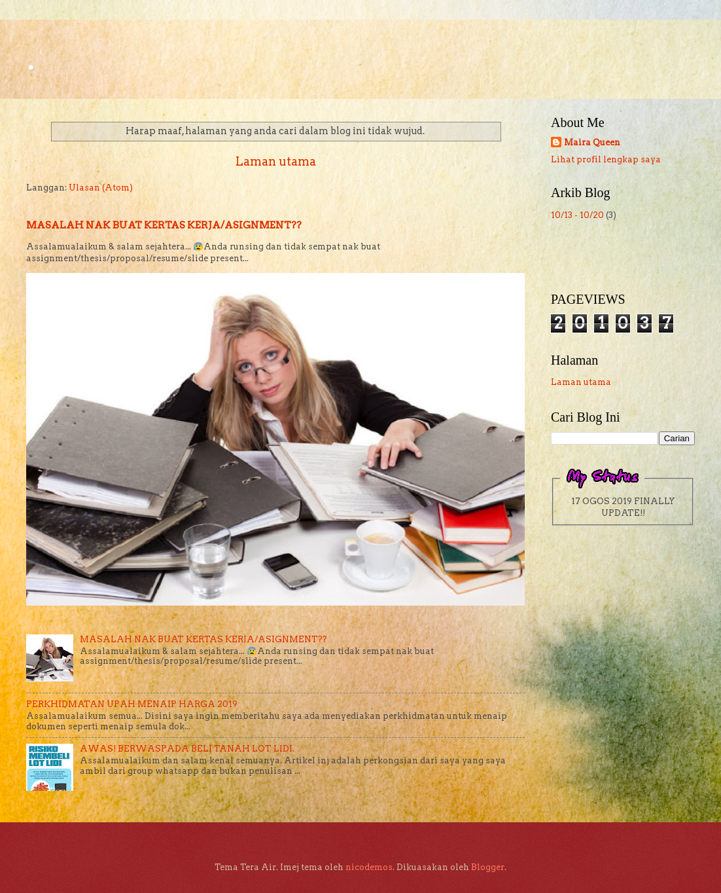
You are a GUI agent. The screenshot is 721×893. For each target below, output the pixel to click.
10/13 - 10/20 (577, 215)
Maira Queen (592, 142)
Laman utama (276, 161)
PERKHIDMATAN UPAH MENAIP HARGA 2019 (131, 704)
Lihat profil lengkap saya (606, 159)
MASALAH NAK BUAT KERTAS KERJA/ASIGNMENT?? (164, 225)
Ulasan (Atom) (101, 187)
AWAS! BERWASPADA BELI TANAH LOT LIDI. (187, 749)
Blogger (487, 867)
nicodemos (369, 867)
